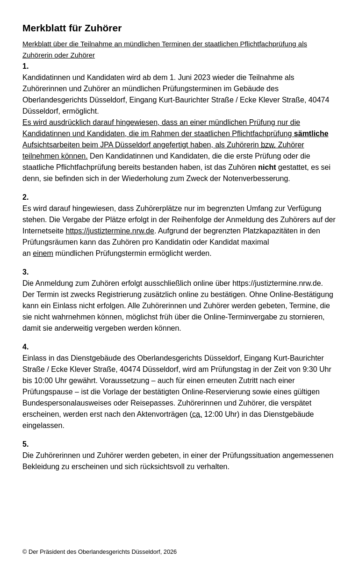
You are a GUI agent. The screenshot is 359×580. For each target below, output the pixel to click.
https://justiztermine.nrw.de (110, 231)
